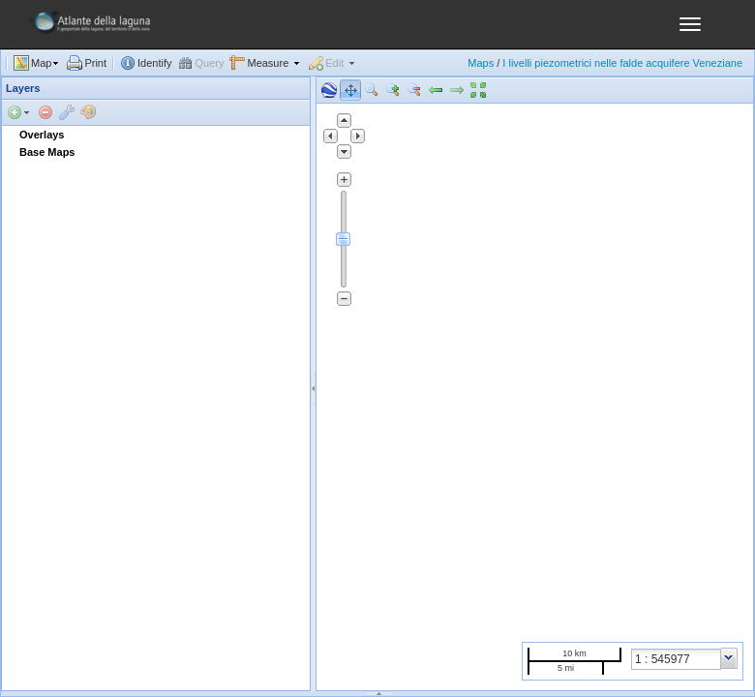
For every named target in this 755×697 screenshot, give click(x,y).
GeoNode (82, 29)
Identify (154, 63)
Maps (481, 63)
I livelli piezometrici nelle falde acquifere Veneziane (622, 63)
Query (210, 63)
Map (41, 63)
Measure (267, 63)
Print (95, 63)
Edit (334, 63)
